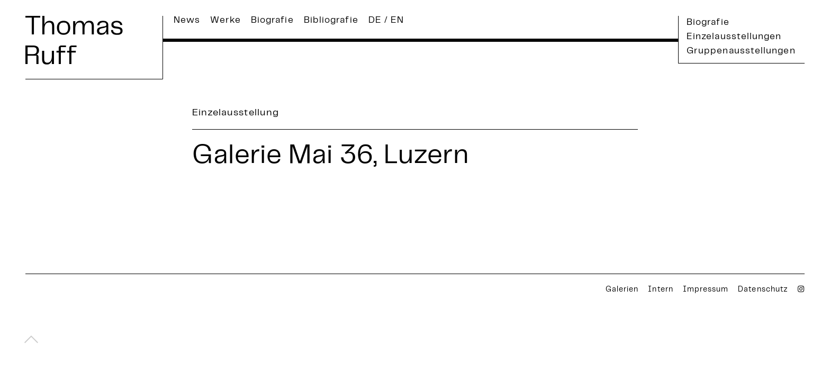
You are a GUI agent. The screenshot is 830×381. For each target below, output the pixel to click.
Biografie (272, 20)
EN (397, 20)
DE (375, 20)
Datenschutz (763, 290)
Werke (225, 20)
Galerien (622, 290)
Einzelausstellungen (734, 37)
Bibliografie (331, 20)
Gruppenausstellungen (741, 51)
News (187, 20)
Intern (660, 290)
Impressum (705, 290)
